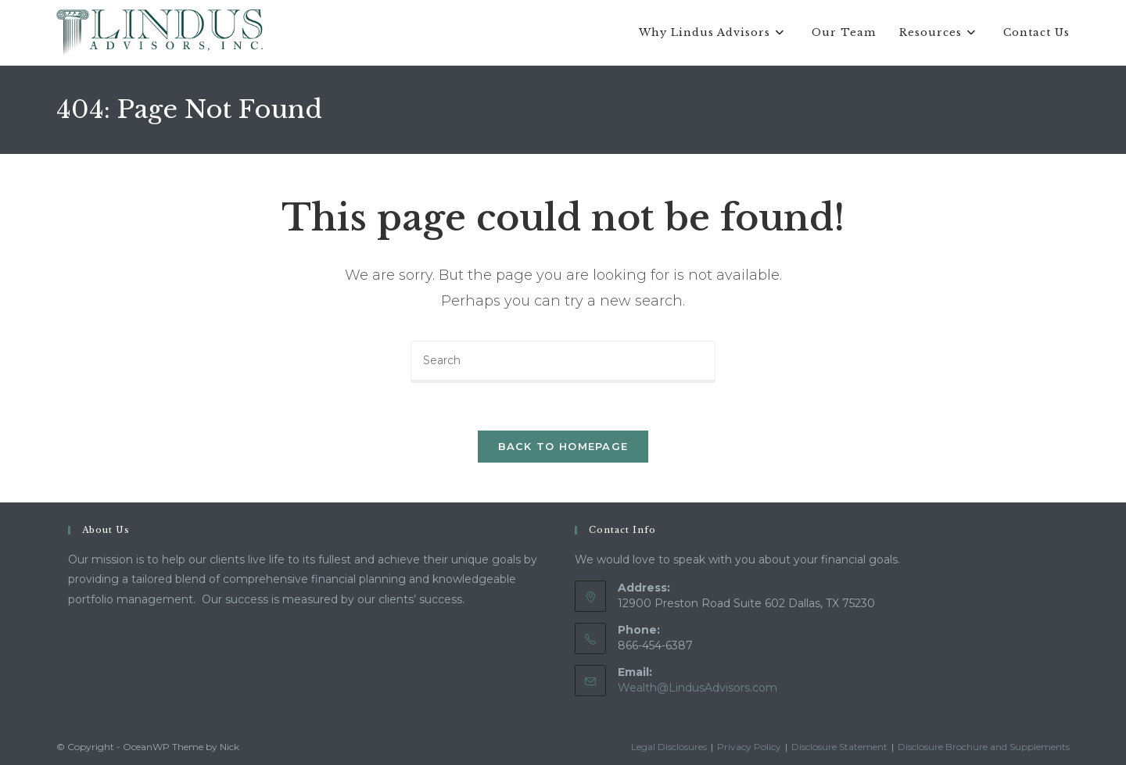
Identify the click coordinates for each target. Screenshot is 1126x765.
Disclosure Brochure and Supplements (984, 746)
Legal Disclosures (669, 746)
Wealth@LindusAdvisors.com (697, 688)
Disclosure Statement (839, 746)
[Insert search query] (563, 362)
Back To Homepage (563, 446)
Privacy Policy (749, 746)
